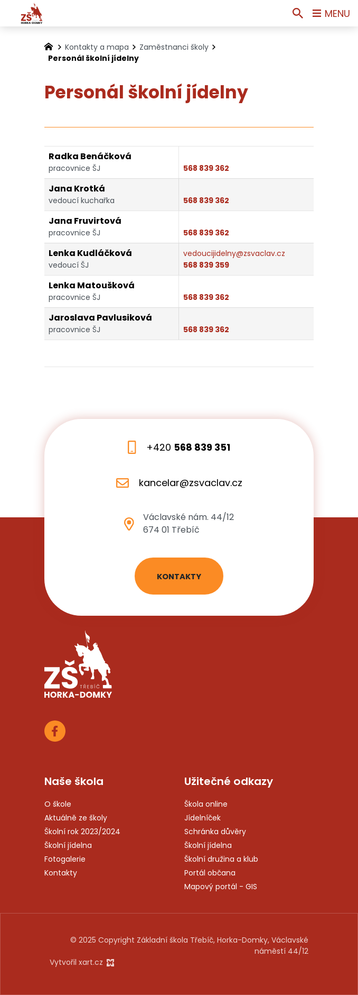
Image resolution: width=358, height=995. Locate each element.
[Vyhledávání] (298, 13)
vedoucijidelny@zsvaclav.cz (234, 253)
